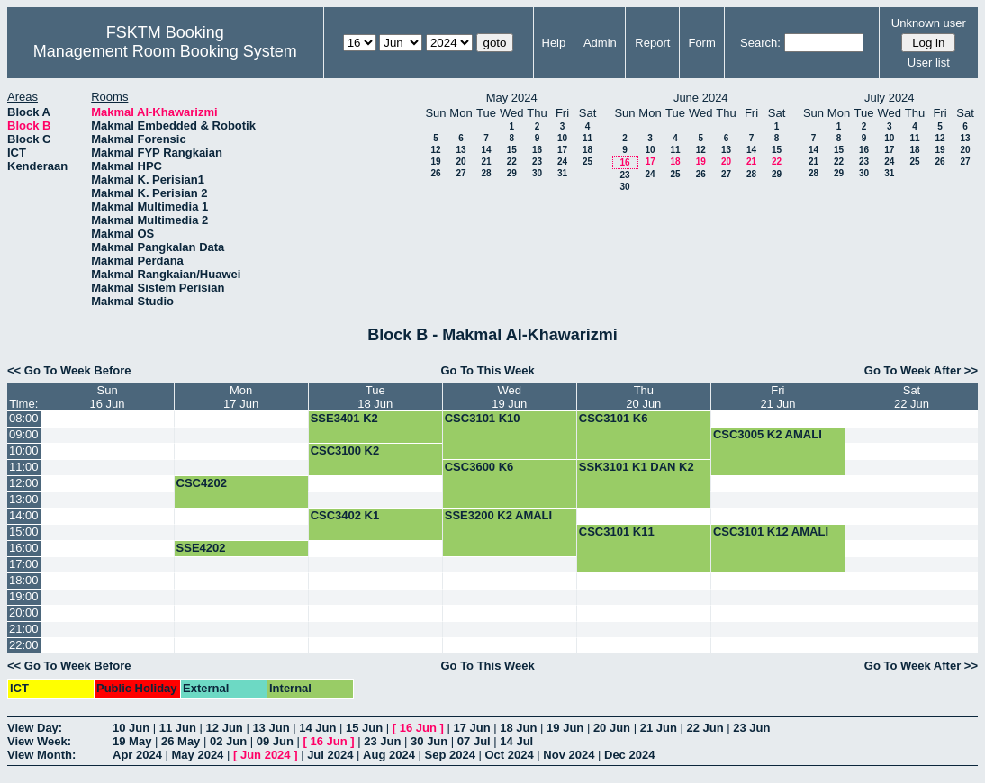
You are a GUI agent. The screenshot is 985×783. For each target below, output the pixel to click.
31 (562, 173)
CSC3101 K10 (482, 418)
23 (537, 161)
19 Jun (565, 727)
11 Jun (177, 727)
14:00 (24, 515)
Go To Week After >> (921, 370)
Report (652, 43)
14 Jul (516, 741)
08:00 (24, 418)
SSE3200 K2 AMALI (498, 515)
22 (512, 161)
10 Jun (131, 727)
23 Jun (751, 727)
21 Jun (658, 727)
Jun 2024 (265, 754)
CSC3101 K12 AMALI (770, 531)
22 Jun (704, 727)
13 (460, 150)
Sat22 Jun (911, 396)
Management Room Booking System (165, 51)
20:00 (24, 612)
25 (587, 161)
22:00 (24, 645)
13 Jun (270, 727)
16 (537, 150)
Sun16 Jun (107, 396)
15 (512, 150)
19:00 (24, 596)
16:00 (24, 547)
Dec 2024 (629, 754)
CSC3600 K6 (479, 466)
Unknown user (928, 23)
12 (435, 150)
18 (587, 150)
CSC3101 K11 (617, 531)
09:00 (24, 434)
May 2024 (198, 754)
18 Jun (518, 727)
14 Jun (317, 727)
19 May (132, 741)
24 (562, 161)
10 (562, 138)
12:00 (24, 483)
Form (701, 43)
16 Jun (418, 727)
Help (554, 43)
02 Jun (228, 741)
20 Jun (611, 727)
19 (435, 161)
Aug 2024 (389, 754)
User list (929, 62)
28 (486, 173)
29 (512, 173)
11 (587, 138)
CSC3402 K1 (345, 515)
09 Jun (275, 741)
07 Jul (474, 741)
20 (460, 161)
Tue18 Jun (375, 396)
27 (460, 173)
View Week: (39, 741)
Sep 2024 (450, 754)
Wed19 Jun (509, 396)
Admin (600, 43)
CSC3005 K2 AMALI (767, 434)
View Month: (41, 754)
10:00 (24, 450)
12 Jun (224, 727)
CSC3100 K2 (345, 450)
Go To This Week (487, 370)
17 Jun (471, 727)
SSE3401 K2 (344, 418)
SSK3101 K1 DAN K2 (636, 466)
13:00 (24, 499)
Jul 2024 (330, 754)
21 (486, 161)
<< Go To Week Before (69, 370)
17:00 (24, 564)
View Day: (34, 727)
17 (562, 150)
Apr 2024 (137, 754)
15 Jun (364, 727)
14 (486, 150)
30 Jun (429, 741)
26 (435, 173)
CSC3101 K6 (613, 418)
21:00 (24, 628)
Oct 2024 (508, 754)
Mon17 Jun (240, 396)
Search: (760, 43)
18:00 (24, 580)
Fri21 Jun (777, 396)
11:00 (24, 466)
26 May (180, 741)
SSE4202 (201, 547)
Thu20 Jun (643, 396)
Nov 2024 (568, 754)
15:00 (24, 531)
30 (537, 173)
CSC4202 (201, 483)
